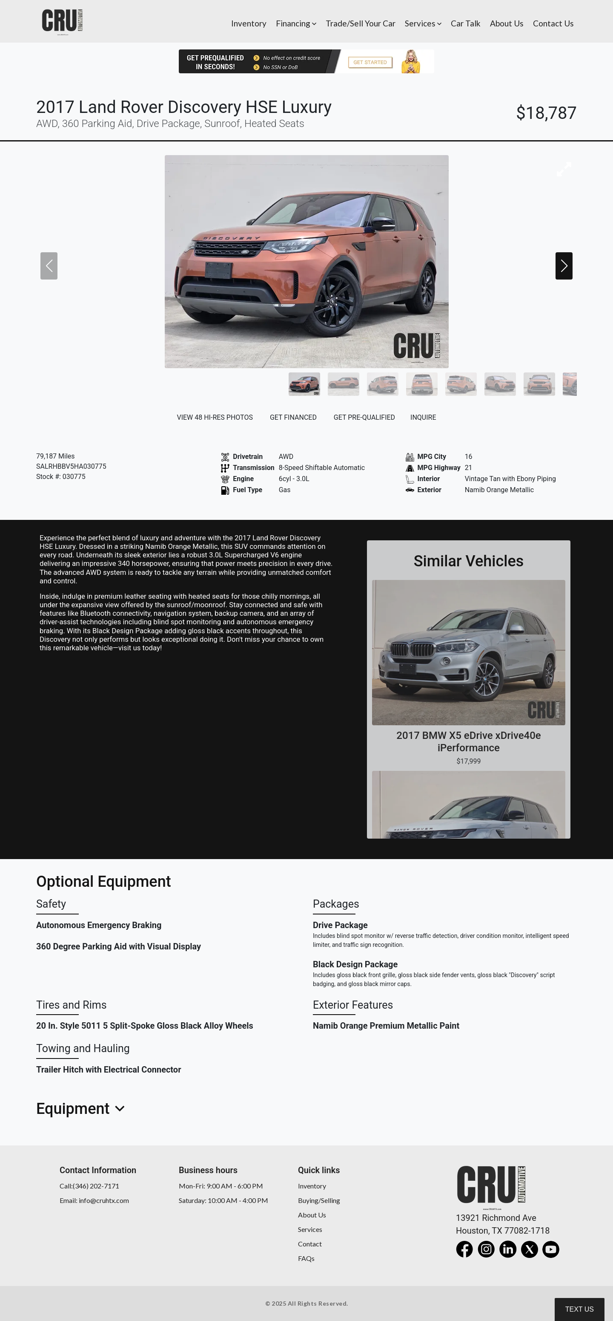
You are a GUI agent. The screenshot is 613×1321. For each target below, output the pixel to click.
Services (310, 1229)
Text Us (579, 1309)
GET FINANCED (293, 417)
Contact (310, 1244)
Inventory (312, 1186)
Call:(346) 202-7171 (89, 1186)
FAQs (306, 1258)
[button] (296, 21)
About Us (312, 1215)
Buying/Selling (319, 1200)
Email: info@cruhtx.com (94, 1200)
